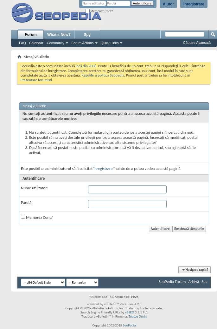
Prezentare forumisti (36, 80)
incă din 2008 (86, 66)
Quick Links (110, 43)
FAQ (22, 43)
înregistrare (102, 168)
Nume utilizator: (34, 187)
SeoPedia (129, 325)
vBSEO (129, 312)
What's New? (59, 34)
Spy (87, 34)
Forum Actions (82, 43)
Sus (204, 281)
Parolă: (27, 202)
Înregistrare (193, 4)
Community (56, 43)
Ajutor (168, 4)
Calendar (36, 43)
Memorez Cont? (99, 11)
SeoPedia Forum (172, 281)
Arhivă (193, 281)
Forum (30, 34)
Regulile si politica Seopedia (102, 75)
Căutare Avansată (197, 42)
